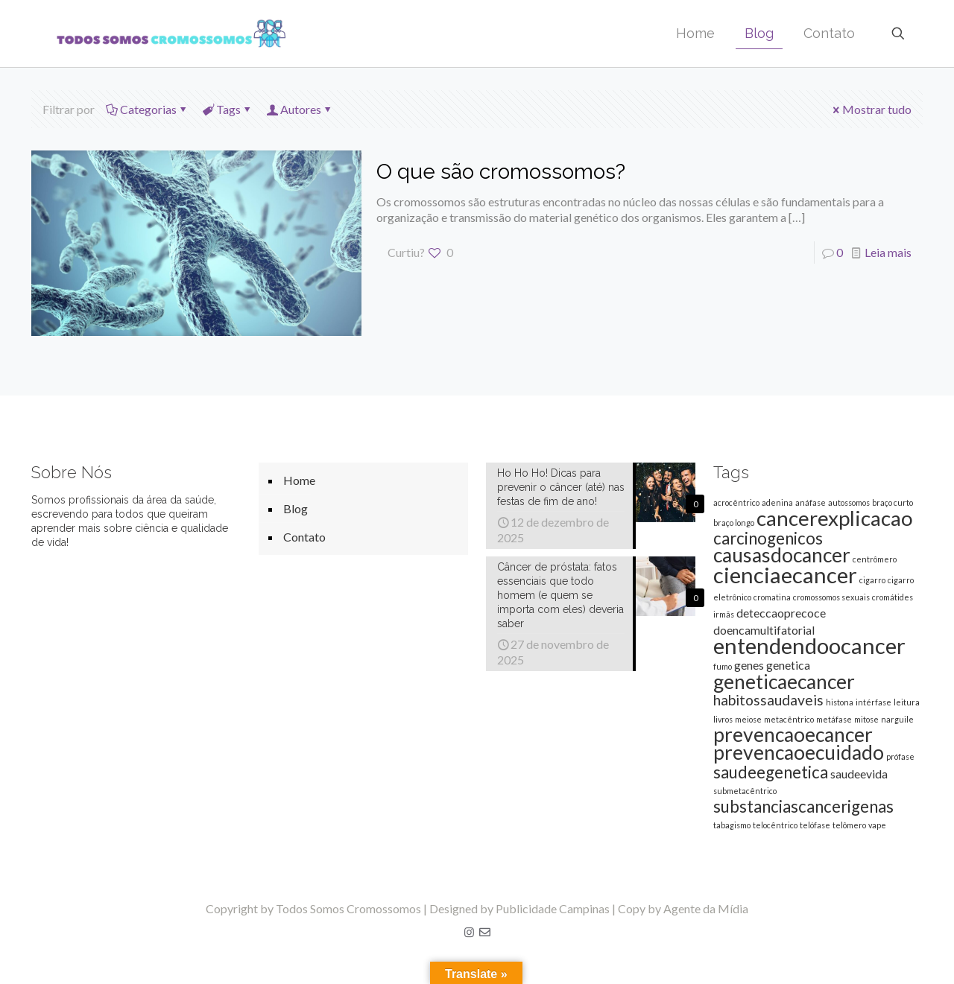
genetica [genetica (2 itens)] (788, 665)
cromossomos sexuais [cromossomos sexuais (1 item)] (831, 597)
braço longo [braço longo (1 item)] (733, 522)
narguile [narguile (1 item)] (897, 719)
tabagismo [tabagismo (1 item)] (732, 825)
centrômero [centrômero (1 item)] (875, 559)
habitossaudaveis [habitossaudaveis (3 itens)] (768, 699)
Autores (299, 109)
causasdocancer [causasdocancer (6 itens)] (781, 555)
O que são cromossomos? (500, 171)
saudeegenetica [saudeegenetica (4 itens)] (770, 772)
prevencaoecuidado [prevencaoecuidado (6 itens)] (798, 752)
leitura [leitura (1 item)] (907, 702)
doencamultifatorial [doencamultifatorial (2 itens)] (764, 630)
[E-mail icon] (484, 932)
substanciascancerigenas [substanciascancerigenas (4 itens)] (803, 806)
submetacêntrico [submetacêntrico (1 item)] (745, 791)
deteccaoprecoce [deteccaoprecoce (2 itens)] (781, 613)
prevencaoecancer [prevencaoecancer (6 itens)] (793, 734)
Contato (304, 537)
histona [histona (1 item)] (839, 702)
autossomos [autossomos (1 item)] (849, 502)
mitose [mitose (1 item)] (866, 719)
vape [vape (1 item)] (877, 825)
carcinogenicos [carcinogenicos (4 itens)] (768, 538)
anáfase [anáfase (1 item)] (810, 502)
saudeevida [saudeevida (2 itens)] (859, 773)
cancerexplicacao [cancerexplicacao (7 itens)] (834, 517)
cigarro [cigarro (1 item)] (872, 580)
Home (299, 480)
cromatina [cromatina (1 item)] (772, 597)
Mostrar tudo (871, 109)
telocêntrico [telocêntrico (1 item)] (775, 825)
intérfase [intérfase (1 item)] (873, 702)
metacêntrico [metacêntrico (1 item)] (789, 719)
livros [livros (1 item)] (723, 719)
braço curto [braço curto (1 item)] (892, 502)
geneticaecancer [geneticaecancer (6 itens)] (784, 681)
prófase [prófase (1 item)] (900, 756)
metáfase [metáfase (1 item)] (834, 719)
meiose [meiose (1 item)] (748, 719)
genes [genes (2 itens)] (749, 665)
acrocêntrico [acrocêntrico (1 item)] (736, 502)
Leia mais (888, 252)
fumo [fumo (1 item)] (722, 666)
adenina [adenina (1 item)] (777, 502)
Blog (295, 508)
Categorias (147, 109)
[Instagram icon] (469, 932)
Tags (227, 109)
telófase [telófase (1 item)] (815, 825)
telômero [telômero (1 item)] (849, 825)
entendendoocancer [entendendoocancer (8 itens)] (809, 645)
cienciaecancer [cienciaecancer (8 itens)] (785, 575)
